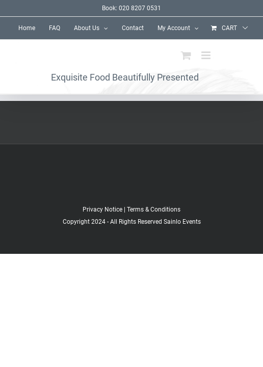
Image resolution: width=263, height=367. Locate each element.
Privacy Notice (102, 235)
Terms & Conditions (153, 235)
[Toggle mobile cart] (186, 55)
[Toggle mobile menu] (206, 55)
